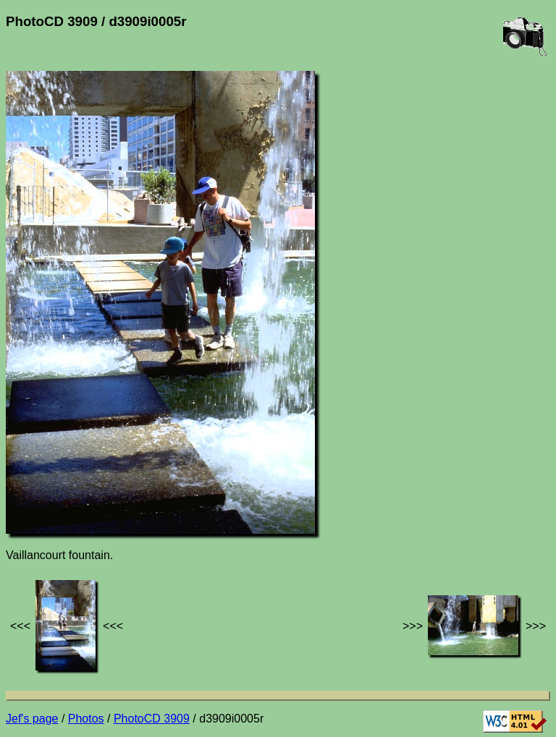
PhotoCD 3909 (152, 718)
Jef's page (32, 718)
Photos (86, 718)
